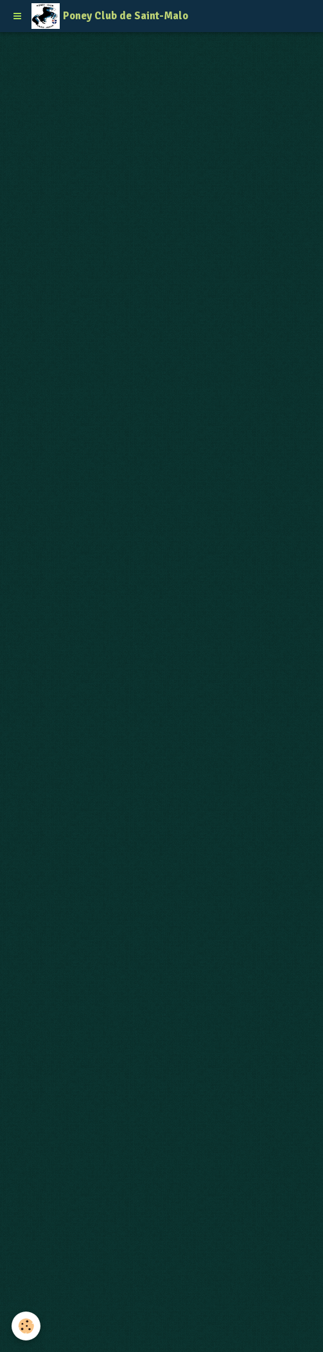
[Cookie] (26, 1326)
